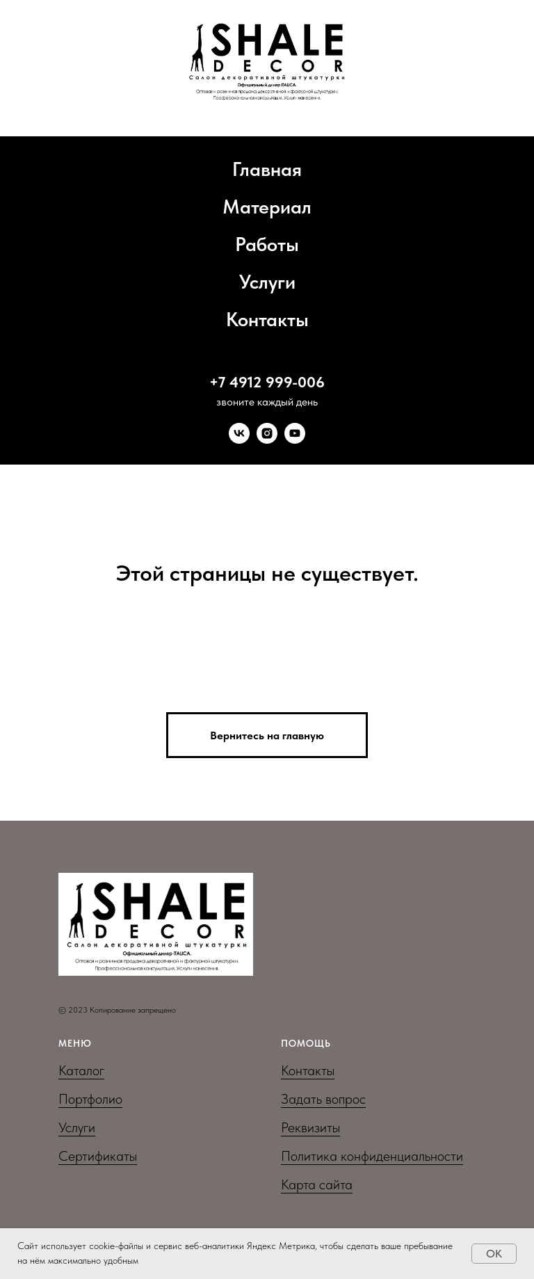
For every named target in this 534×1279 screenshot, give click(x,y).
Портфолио (90, 1099)
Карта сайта (317, 1184)
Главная (267, 169)
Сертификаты (97, 1156)
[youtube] (294, 433)
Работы (267, 244)
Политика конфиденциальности (372, 1156)
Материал (267, 206)
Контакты (267, 319)
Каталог (81, 1070)
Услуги (267, 281)
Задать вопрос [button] (323, 1099)
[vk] (239, 433)
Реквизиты (310, 1127)
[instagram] (267, 433)
